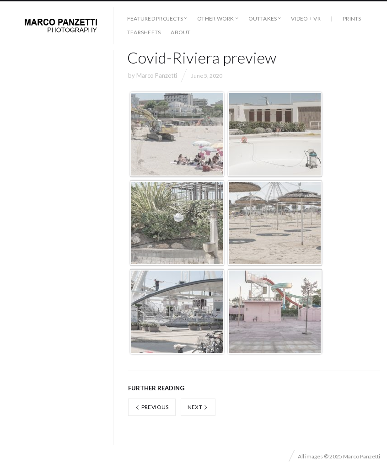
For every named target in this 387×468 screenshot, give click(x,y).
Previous (152, 407)
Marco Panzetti (156, 75)
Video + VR (305, 18)
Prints (352, 18)
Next (198, 407)
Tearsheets (144, 32)
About (180, 32)
